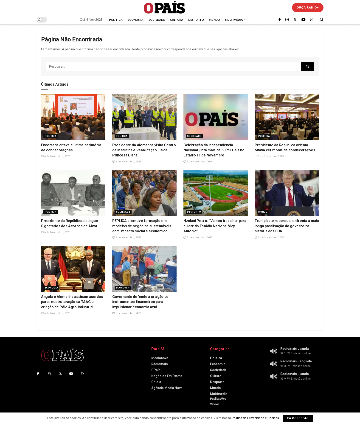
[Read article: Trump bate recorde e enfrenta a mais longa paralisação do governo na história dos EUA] (287, 193)
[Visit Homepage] (164, 7)
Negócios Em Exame (167, 376)
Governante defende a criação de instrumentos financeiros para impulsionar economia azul (140, 301)
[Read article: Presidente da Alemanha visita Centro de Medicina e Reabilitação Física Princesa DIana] (144, 117)
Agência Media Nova (167, 388)
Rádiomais (159, 364)
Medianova (159, 358)
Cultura (176, 19)
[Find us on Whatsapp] (311, 19)
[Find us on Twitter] (295, 19)
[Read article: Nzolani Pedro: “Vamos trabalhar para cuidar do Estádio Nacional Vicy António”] (215, 193)
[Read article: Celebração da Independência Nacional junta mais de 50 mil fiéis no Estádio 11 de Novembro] (215, 117)
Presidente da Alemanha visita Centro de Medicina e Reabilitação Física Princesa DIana (144, 150)
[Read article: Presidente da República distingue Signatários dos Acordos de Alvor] (73, 193)
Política (116, 19)
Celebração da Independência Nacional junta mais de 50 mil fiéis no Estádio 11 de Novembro (214, 150)
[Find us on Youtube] (303, 19)
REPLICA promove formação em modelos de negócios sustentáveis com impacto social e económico (141, 226)
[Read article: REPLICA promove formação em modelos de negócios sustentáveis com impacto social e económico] (144, 193)
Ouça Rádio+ (308, 7)
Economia (135, 19)
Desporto (196, 19)
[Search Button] (321, 19)
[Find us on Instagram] (287, 19)
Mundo (214, 19)
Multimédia (234, 19)
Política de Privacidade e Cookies (255, 418)
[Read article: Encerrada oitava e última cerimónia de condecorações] (73, 117)
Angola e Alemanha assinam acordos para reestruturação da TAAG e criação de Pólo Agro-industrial (72, 301)
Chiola (156, 382)
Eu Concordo (297, 418)
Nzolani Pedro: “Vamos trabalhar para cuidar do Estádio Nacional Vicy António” (214, 226)
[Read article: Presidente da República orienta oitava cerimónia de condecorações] (287, 117)
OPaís (155, 370)
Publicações (218, 398)
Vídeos (214, 404)
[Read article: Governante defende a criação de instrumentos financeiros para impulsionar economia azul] (144, 269)
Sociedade (157, 19)
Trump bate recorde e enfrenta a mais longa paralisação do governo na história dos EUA (287, 226)
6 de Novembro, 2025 (55, 156)
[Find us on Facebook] (279, 19)
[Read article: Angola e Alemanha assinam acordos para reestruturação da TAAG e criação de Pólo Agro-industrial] (73, 269)
